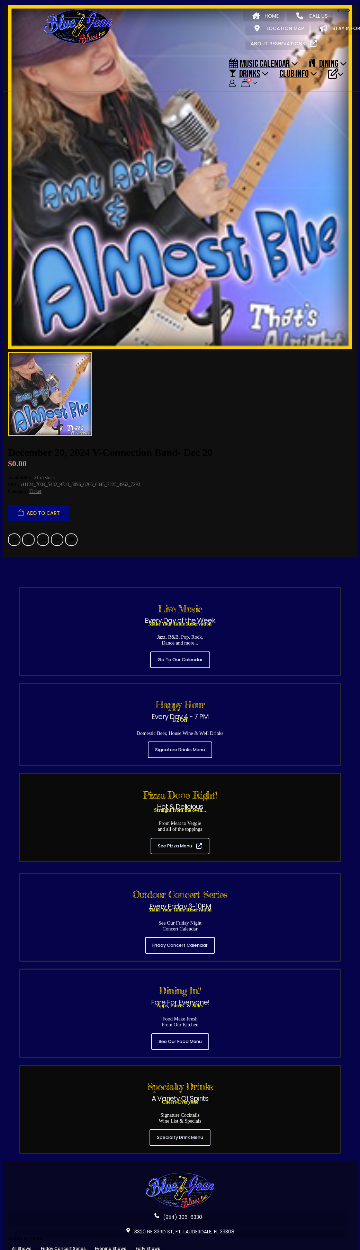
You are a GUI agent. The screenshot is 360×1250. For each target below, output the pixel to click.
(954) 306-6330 (178, 1207)
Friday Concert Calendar (180, 935)
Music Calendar (259, 63)
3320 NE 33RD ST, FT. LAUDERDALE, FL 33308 (180, 1221)
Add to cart (43, 503)
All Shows (22, 1239)
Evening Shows (110, 1239)
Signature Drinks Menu (180, 740)
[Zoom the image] (180, 1165)
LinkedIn (43, 529)
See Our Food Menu (180, 1031)
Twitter (28, 529)
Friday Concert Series (63, 1239)
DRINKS (244, 73)
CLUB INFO (294, 73)
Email (71, 529)
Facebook (14, 529)
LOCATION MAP (279, 28)
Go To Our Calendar (180, 650)
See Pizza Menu (180, 836)
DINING (323, 63)
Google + (57, 529)
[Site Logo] (77, 27)
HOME (265, 15)
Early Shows (148, 1239)
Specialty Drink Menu (180, 1128)
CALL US (311, 15)
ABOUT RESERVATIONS (284, 43)
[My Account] (232, 83)
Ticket (35, 481)
